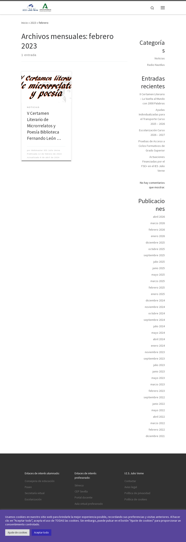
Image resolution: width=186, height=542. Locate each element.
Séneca (79, 485)
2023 (33, 23)
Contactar (130, 481)
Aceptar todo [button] (41, 532)
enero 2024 (158, 345)
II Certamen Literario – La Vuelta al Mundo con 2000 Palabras (152, 98)
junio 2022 (159, 404)
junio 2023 (159, 371)
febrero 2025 (157, 287)
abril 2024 (159, 339)
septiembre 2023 (154, 358)
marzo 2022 (157, 423)
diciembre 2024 (155, 300)
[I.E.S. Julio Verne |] (37, 7)
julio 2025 (159, 262)
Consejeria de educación (39, 481)
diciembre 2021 (155, 436)
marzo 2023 (157, 384)
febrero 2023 (157, 391)
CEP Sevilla (81, 491)
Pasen (28, 487)
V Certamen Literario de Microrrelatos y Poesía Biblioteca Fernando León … (44, 125)
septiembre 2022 (154, 397)
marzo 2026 (157, 223)
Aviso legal (130, 487)
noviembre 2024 (155, 307)
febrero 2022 (157, 429)
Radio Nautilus (156, 65)
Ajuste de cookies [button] (17, 532)
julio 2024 (159, 326)
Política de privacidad (137, 493)
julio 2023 (159, 365)
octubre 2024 (156, 313)
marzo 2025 (157, 281)
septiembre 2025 (154, 255)
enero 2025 (158, 294)
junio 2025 (159, 268)
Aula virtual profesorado (89, 504)
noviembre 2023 (155, 352)
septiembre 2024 (154, 320)
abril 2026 (159, 217)
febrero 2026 (157, 229)
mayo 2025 (158, 274)
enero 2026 (158, 236)
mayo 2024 (158, 333)
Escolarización (33, 499)
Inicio (24, 23)
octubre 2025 (156, 249)
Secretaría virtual (34, 493)
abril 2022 (159, 416)
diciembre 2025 (155, 242)
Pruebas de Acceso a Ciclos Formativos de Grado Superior (151, 145)
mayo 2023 (158, 378)
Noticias (160, 58)
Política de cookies (135, 499)
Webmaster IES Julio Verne (45, 150)
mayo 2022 (158, 410)
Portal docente (83, 497)
